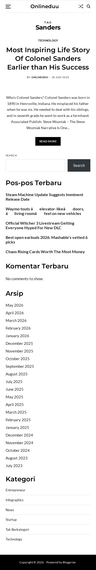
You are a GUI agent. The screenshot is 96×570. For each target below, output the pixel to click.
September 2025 (20, 366)
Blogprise (69, 562)
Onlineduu (44, 6)
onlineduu (39, 77)
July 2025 (14, 381)
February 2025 (18, 419)
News (10, 510)
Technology (48, 40)
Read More (48, 141)
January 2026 (17, 335)
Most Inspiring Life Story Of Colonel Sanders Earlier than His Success (48, 58)
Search (11, 155)
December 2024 (19, 435)
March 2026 (16, 320)
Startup (11, 520)
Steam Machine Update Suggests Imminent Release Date (44, 196)
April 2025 (15, 404)
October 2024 (18, 450)
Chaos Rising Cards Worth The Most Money (45, 251)
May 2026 (14, 305)
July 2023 (14, 465)
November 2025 (19, 351)
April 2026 (15, 312)
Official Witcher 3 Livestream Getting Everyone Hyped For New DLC (40, 225)
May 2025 (14, 397)
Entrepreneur (15, 490)
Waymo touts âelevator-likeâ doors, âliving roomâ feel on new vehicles (45, 211)
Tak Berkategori (17, 530)
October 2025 (18, 358)
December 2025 (19, 343)
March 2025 (16, 412)
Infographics (15, 500)
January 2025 (17, 427)
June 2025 (15, 389)
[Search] (88, 6)
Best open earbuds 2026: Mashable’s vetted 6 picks (47, 239)
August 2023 (17, 458)
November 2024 (19, 442)
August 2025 (17, 374)
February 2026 (18, 328)
